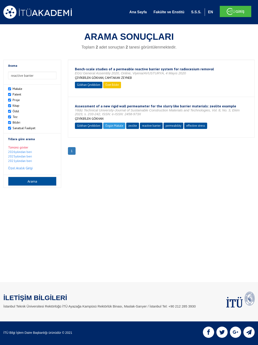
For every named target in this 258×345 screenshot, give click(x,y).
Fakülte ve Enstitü (168, 12)
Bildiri (16, 122)
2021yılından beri (20, 161)
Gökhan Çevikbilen (88, 85)
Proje (16, 100)
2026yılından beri (20, 152)
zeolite (132, 126)
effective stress (195, 126)
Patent (17, 94)
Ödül (16, 111)
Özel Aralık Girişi (20, 168)
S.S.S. (196, 12)
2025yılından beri (20, 156)
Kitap (16, 106)
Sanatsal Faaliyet (24, 128)
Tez (15, 117)
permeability (173, 126)
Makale (17, 89)
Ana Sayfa (138, 12)
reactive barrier (151, 126)
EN (210, 12)
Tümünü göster (18, 147)
